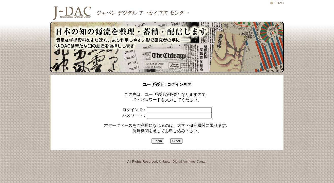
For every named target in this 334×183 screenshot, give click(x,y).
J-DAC (279, 3)
